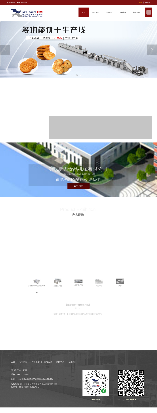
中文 (140, 2)
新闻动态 (60, 362)
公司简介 (23, 362)
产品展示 (36, 362)
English (147, 2)
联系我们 (73, 362)
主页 (13, 362)
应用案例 (48, 362)
